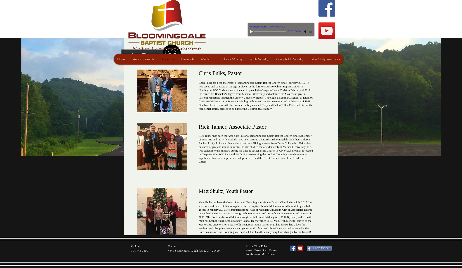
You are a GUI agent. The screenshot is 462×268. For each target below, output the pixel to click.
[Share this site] (319, 248)
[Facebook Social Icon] (326, 8)
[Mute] (305, 31)
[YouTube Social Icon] (326, 30)
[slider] (310, 32)
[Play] (252, 31)
